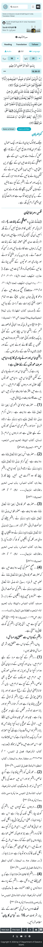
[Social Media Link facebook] (13, 936)
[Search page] (18, 7)
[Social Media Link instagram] (26, 936)
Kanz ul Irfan (24, 129)
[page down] (30, 930)
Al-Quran (11, 14)
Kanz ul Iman (8, 129)
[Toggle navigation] (33, 6)
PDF (21, 51)
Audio (8, 51)
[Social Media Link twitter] (17, 936)
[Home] (5, 6)
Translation (21, 44)
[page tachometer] (36, 930)
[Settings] (38, 6)
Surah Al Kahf (9, 27)
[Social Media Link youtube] (21, 936)
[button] (4, 71)
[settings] (41, 930)
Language (34, 51)
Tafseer (35, 44)
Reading (8, 44)
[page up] (24, 930)
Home (4, 14)
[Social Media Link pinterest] (29, 936)
